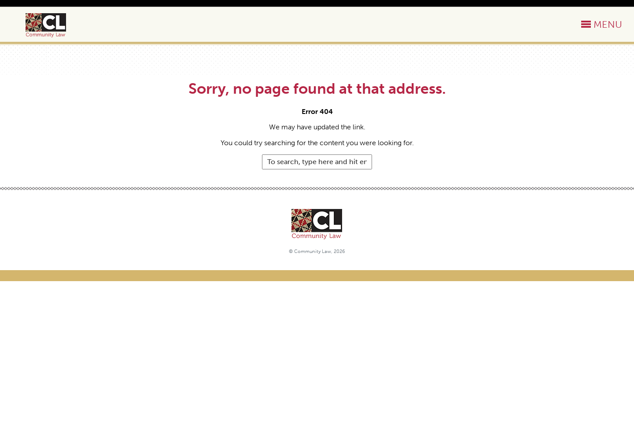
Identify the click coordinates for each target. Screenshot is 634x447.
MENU (607, 24)
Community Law (56, 25)
